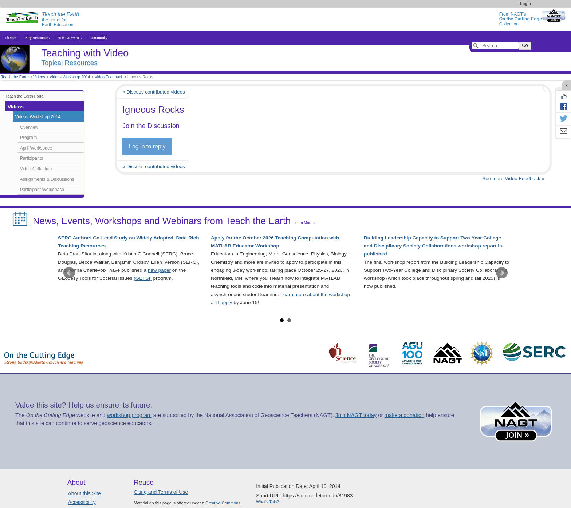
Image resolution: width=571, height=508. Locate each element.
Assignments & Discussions (47, 179)
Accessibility (82, 502)
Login (525, 3)
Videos (39, 77)
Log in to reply (147, 146)
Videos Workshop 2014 (70, 77)
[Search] (495, 45)
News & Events (70, 38)
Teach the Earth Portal (24, 96)
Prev (69, 273)
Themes (11, 38)
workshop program (129, 415)
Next (502, 273)
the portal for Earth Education (60, 19)
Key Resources (37, 38)
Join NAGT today (356, 415)
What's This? (267, 502)
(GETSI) (143, 278)
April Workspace (36, 148)
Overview (29, 127)
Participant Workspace (42, 189)
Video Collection (36, 168)
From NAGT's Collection (520, 19)
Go (525, 45)
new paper (159, 270)
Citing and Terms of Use (161, 492)
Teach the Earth (15, 77)
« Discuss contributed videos (153, 92)
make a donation (405, 415)
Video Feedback (109, 77)
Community (98, 38)
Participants (31, 158)
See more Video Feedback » (513, 178)
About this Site (84, 493)
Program (28, 137)
